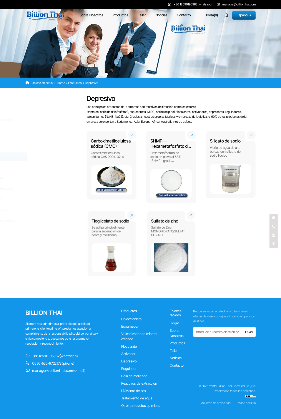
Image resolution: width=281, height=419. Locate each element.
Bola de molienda (134, 376)
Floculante (129, 346)
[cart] (212, 15)
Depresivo (91, 83)
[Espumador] (52, 109)
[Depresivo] (52, 156)
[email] (274, 235)
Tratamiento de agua (136, 398)
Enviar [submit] (249, 332)
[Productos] (120, 15)
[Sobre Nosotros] (91, 15)
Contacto (177, 365)
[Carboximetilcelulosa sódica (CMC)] (111, 167)
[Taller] (142, 15)
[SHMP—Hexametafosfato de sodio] (171, 167)
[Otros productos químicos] (52, 220)
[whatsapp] (274, 218)
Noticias (176, 358)
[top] (274, 244)
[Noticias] (161, 15)
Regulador (128, 368)
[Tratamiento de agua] (52, 210)
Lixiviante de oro (133, 391)
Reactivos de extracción (139, 383)
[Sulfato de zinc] (171, 243)
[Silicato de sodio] (231, 167)
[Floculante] (52, 135)
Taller (174, 350)
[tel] (274, 227)
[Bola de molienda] (52, 178)
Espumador (129, 326)
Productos (75, 83)
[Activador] (52, 145)
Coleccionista (131, 319)
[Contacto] (184, 15)
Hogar (174, 323)
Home (61, 83)
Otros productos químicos (140, 405)
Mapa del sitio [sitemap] (247, 403)
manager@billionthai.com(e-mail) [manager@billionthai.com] (58, 370)
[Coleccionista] (52, 99)
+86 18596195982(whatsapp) (55, 356)
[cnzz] (250, 396)
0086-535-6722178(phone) (53, 363)
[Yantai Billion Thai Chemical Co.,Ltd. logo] (44, 15)
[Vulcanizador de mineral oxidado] (52, 122)
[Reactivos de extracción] (52, 188)
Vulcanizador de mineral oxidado (139, 336)
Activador (128, 354)
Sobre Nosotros (177, 333)
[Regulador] (52, 167)
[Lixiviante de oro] (52, 199)
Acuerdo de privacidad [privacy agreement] (216, 403)
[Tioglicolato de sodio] (111, 243)
